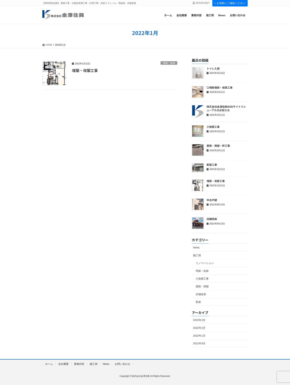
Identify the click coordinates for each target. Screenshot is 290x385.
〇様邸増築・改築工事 (219, 87)
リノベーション (205, 263)
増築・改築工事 (85, 70)
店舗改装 (212, 219)
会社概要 (63, 363)
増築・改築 (169, 63)
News (196, 247)
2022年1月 (199, 335)
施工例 (197, 255)
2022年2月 (199, 327)
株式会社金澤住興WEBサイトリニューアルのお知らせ (226, 108)
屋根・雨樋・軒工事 (218, 145)
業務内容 (79, 363)
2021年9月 (199, 343)
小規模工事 (213, 127)
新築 (198, 301)
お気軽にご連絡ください (230, 3)
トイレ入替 (213, 68)
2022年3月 (199, 320)
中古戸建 (212, 200)
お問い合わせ (122, 363)
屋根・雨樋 (202, 286)
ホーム (49, 363)
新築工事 (212, 165)
